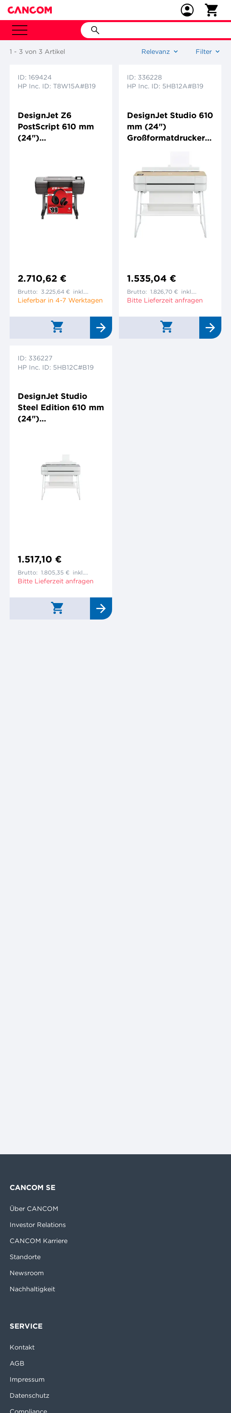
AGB (17, 1363)
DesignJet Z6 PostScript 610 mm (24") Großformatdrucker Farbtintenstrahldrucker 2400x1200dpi (59, 126)
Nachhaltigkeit (32, 1289)
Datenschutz (29, 1395)
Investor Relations (38, 1225)
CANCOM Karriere (38, 1241)
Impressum (27, 1379)
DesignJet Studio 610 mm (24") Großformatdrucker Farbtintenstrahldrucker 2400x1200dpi (170, 126)
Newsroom (27, 1273)
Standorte (25, 1257)
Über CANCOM (34, 1208)
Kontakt (22, 1347)
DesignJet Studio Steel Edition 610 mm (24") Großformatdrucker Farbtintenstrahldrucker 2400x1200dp (61, 407)
